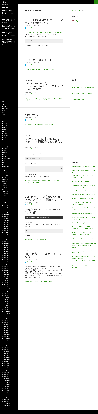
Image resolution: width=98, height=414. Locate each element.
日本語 (76, 21)
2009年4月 (4, 349)
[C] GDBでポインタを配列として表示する (82, 198)
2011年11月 (5, 290)
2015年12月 (5, 232)
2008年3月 (4, 374)
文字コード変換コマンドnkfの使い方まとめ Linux (39, 124)
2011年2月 (4, 307)
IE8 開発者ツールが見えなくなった (43, 255)
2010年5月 (4, 324)
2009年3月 (4, 351)
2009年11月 (5, 336)
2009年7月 (4, 344)
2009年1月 (4, 355)
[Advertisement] (84, 50)
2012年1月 (4, 286)
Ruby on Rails (28, 57)
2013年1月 (4, 268)
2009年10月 (5, 338)
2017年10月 (5, 214)
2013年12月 (5, 255)
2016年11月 (5, 220)
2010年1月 (4, 332)
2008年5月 (4, 371)
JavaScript (4, 147)
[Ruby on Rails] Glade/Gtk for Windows (82, 223)
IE (25, 250)
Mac (3, 152)
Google (4, 135)
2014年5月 (4, 251)
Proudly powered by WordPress (9, 412)
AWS (3, 112)
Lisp (3, 150)
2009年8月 (4, 342)
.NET (3, 104)
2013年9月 (4, 257)
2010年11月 (5, 313)
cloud (3, 116)
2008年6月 (4, 369)
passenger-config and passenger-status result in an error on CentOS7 (8, 12)
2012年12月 (5, 270)
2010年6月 (4, 322)
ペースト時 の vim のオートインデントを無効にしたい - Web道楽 (44, 32)
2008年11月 (5, 359)
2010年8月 (4, 318)
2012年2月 (4, 284)
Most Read (91, 2)
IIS (2, 141)
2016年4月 (4, 226)
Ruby (3, 172)
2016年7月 (4, 222)
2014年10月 (5, 243)
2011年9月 (4, 293)
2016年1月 (4, 230)
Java (3, 145)
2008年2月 (4, 376)
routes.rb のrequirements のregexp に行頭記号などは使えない (44, 141)
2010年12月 (5, 311)
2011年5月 (4, 301)
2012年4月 (4, 280)
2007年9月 (4, 386)
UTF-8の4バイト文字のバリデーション (82, 84)
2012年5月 (4, 278)
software (4, 179)
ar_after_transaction (38, 60)
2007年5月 (4, 394)
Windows (28, 250)
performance (5, 166)
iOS (3, 143)
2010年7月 (4, 320)
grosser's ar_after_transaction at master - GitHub (39, 69)
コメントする (37, 25)
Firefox (3, 127)
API (3, 110)
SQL (3, 183)
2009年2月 (4, 353)
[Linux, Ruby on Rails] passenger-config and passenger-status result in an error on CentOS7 (84, 245)
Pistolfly (5, 2)
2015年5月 (4, 238)
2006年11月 (5, 405)
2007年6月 (4, 392)
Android (4, 106)
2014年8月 (4, 247)
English (76, 20)
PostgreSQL (5, 170)
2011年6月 (4, 299)
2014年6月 (4, 249)
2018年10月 (5, 207)
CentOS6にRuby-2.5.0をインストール (81, 103)
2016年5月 (4, 224)
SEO (3, 177)
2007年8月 (4, 388)
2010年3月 (4, 328)
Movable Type (5, 158)
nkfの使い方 (32, 115)
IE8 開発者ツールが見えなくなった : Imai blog (38, 281)
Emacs (3, 123)
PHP (3, 168)
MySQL (3, 162)
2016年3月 (4, 228)
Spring (3, 181)
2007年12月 (5, 380)
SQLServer (4, 185)
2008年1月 (4, 378)
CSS (3, 120)
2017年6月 (4, 216)
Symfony (4, 189)
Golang (4, 133)
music (3, 160)
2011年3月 (4, 305)
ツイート (29, 27)
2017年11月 (5, 213)
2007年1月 (4, 401)
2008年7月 (4, 367)
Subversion (4, 187)
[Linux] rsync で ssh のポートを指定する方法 (83, 166)
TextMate (4, 191)
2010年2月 (4, 330)
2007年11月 (5, 382)
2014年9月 (4, 245)
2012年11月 (5, 272)
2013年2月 (4, 266)
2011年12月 (5, 288)
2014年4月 (4, 253)
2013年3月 (4, 265)
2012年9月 (4, 276)
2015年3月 (4, 239)
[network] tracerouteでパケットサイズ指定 (83, 191)
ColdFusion (4, 118)
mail (26, 193)
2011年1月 (4, 309)
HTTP (3, 137)
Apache (4, 108)
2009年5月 (4, 347)
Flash (3, 129)
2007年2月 (4, 399)
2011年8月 (4, 295)
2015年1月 (4, 241)
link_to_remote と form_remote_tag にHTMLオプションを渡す (44, 86)
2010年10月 (5, 315)
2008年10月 (5, 361)
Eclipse (3, 121)
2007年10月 (5, 384)
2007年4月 (4, 396)
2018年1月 (4, 211)
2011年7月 (4, 297)
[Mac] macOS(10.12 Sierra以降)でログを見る (83, 194)
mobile (4, 156)
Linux (26, 17)
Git (3, 131)
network (4, 164)
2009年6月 (4, 345)
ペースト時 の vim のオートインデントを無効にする (44, 21)
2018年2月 (4, 209)
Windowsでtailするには (78, 99)
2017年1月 (4, 218)
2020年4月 (4, 205)
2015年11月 (5, 234)
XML (3, 195)
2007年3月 (4, 398)
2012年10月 (5, 274)
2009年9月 (4, 340)
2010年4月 (4, 326)
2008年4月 (4, 372)
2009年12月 (5, 334)
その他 (3, 197)
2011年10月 (5, 292)
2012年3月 (4, 282)
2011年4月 (4, 303)
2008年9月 (4, 363)
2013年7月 (4, 259)
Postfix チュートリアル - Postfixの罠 (35, 239)
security (4, 175)
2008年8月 (4, 365)
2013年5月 (4, 261)
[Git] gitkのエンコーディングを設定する (82, 181)
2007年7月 (4, 390)
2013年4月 (4, 263)
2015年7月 (4, 236)
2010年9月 (4, 317)
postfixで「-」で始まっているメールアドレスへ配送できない (43, 198)
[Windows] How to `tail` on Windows (82, 213)
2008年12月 (5, 357)
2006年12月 (5, 403)
